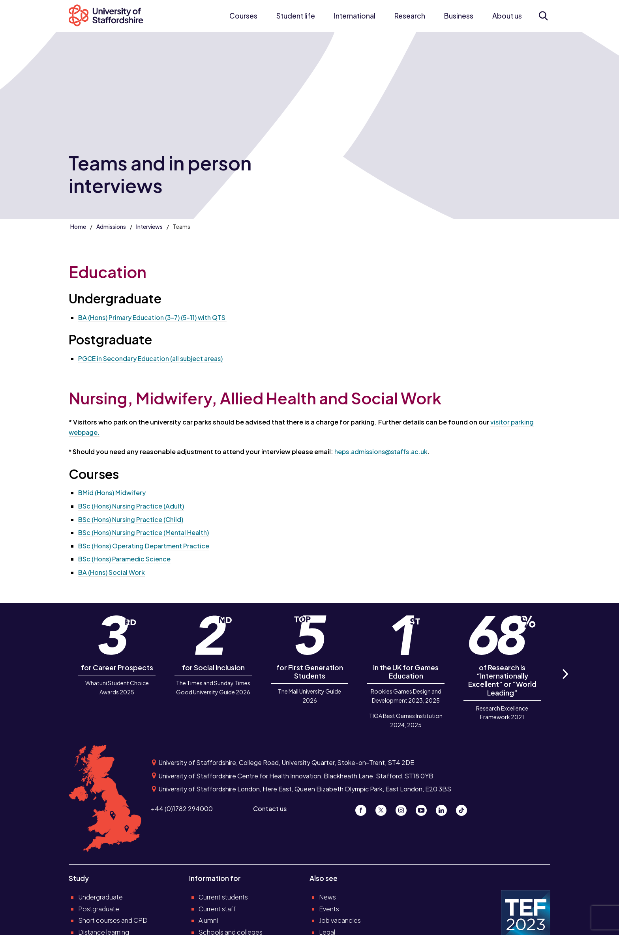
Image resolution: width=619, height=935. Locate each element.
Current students (223, 897)
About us (507, 15)
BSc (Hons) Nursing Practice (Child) (130, 519)
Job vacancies (340, 920)
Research (409, 15)
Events (329, 909)
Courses (243, 15)
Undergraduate (100, 897)
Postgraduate (98, 909)
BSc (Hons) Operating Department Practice (143, 546)
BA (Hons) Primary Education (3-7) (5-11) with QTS (152, 317)
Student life (295, 15)
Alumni (208, 920)
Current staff (217, 909)
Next (564, 682)
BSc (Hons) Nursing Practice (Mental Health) (143, 532)
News (327, 897)
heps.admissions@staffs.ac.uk (381, 451)
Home (78, 226)
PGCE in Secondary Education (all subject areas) (150, 358)
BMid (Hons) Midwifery (112, 492)
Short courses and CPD (113, 920)
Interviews (149, 226)
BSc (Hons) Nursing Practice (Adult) (131, 506)
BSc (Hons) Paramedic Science (124, 559)
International (354, 15)
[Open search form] (543, 15)
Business (458, 15)
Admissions (111, 226)
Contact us (270, 808)
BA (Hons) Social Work (111, 572)
